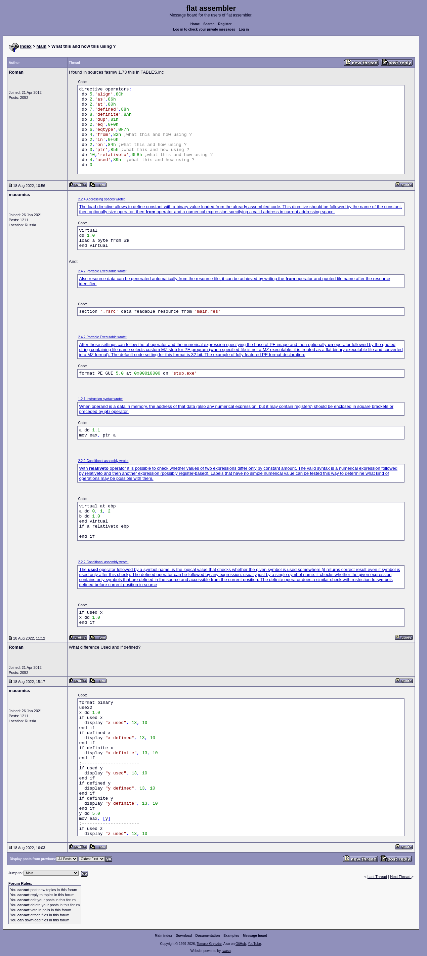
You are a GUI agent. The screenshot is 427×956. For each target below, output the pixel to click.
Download (184, 936)
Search (208, 24)
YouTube (254, 944)
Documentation (208, 936)
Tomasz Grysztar (209, 944)
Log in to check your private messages (204, 29)
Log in (244, 29)
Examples (231, 936)
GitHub (241, 944)
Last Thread (377, 877)
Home (195, 24)
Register (224, 24)
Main (42, 46)
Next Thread (400, 877)
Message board (255, 936)
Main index (163, 936)
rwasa (226, 951)
